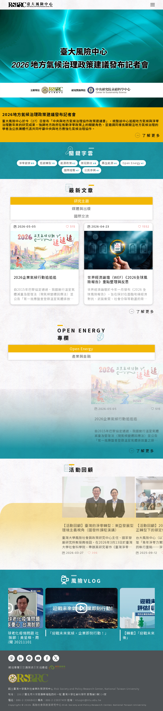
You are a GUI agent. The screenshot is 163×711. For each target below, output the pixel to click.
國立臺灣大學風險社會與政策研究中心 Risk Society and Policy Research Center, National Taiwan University (73, 688)
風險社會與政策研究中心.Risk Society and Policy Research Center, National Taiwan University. (89, 705)
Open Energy (81, 348)
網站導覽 (14, 667)
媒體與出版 (81, 208)
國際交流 (81, 216)
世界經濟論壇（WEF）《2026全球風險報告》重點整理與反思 (117, 279)
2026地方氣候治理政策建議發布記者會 (39, 114)
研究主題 (81, 201)
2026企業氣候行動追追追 (35, 277)
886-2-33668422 (26, 700)
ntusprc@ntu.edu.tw (88, 700)
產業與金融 (81, 356)
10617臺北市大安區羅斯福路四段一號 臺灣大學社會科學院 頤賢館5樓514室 (62, 694)
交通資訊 (28, 667)
